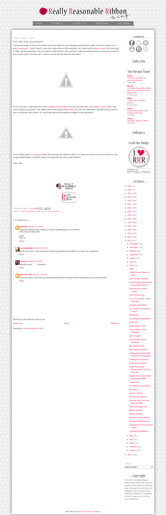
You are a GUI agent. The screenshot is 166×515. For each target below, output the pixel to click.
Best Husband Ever (137, 347)
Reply (21, 241)
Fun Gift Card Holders (138, 397)
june (44, 211)
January (132, 451)
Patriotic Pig (134, 316)
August (132, 259)
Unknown (24, 227)
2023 (129, 198)
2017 (129, 220)
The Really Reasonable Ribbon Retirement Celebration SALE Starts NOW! (139, 90)
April (131, 440)
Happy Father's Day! (137, 327)
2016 (129, 223)
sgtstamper (53, 211)
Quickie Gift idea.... (136, 415)
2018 (129, 216)
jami (38, 211)
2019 (129, 212)
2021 (129, 205)
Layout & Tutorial (136, 394)
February (133, 447)
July (131, 263)
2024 (129, 194)
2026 (129, 187)
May (131, 436)
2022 (129, 201)
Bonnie (130, 86)
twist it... (132, 269)
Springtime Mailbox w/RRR (137, 121)
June (131, 266)
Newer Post (17, 323)
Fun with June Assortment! (139, 387)
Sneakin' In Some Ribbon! (139, 418)
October (132, 252)
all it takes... (134, 390)
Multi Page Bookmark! (138, 350)
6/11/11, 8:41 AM (40, 275)
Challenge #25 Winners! (138, 360)
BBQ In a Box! (135, 337)
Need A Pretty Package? (139, 279)
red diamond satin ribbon (58, 107)
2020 (129, 209)
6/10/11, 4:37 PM (35, 261)
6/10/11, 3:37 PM (40, 248)
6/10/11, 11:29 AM (36, 227)
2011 (129, 241)
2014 (129, 230)
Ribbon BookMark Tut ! (138, 407)
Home (66, 323)
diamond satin (99, 48)
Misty (129, 98)
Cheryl (130, 119)
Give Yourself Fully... (137, 296)
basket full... (134, 323)
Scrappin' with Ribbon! (138, 306)
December (133, 244)
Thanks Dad (134, 383)
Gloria (129, 109)
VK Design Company (91, 512)
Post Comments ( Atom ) (34, 328)
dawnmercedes (26, 275)
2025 (129, 190)
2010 (129, 456)
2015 (129, 227)
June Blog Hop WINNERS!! (140, 319)
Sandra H (24, 261)
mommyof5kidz (26, 248)
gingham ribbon (68, 110)
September (134, 255)
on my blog (35, 154)
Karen (129, 76)
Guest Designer (27, 211)
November (133, 248)
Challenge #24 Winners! (138, 432)
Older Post (115, 323)
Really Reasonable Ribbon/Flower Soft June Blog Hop (140, 370)
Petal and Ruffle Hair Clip (139, 422)
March (132, 444)
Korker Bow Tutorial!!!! (138, 364)
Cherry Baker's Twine (97, 107)
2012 (129, 238)
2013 (129, 234)
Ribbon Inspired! (135, 411)
